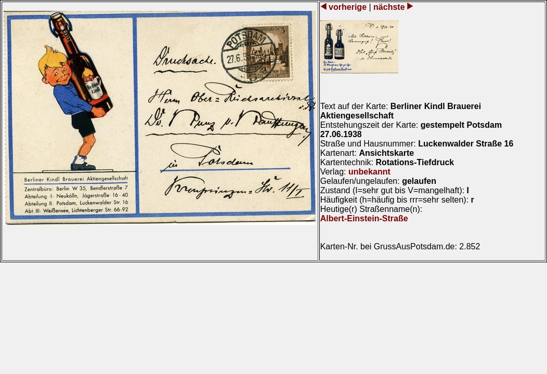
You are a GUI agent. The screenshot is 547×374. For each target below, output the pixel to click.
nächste (389, 7)
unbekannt (369, 171)
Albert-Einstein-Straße (364, 218)
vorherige (348, 7)
